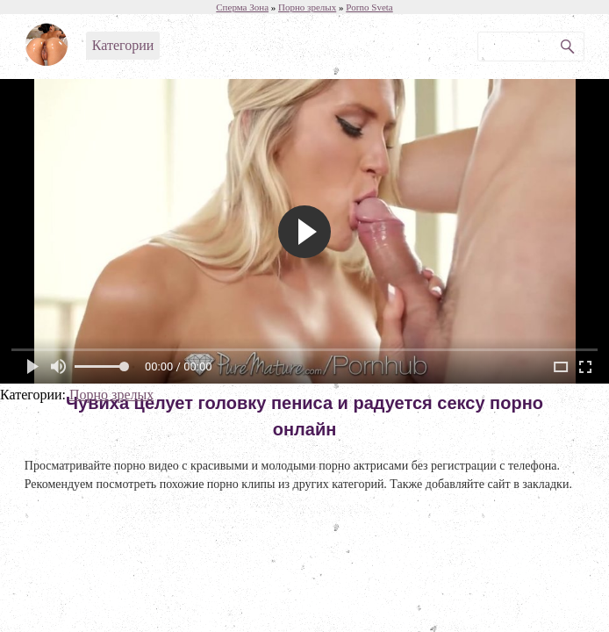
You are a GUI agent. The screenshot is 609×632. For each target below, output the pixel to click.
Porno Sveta (369, 7)
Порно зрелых (111, 394)
